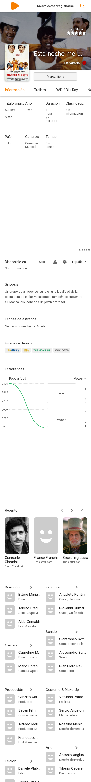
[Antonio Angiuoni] (72, 754)
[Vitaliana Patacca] (72, 696)
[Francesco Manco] (29, 737)
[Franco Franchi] (48, 542)
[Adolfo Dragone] (29, 607)
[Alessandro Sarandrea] (72, 652)
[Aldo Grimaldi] (29, 621)
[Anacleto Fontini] (72, 594)
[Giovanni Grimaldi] (72, 607)
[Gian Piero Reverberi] (72, 665)
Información (15, 90)
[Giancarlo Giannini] (19, 542)
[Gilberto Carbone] (29, 696)
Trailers (40, 90)
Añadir (41, 326)
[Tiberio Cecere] (72, 768)
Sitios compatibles (43, 262)
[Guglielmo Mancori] (29, 652)
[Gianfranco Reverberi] (72, 638)
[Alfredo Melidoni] (29, 723)
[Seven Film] (29, 710)
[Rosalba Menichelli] (72, 723)
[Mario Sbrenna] (29, 665)
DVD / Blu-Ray (67, 90)
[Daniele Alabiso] (29, 768)
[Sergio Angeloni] (72, 710)
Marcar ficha (55, 76)
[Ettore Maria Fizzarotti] (29, 594)
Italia (8, 143)
